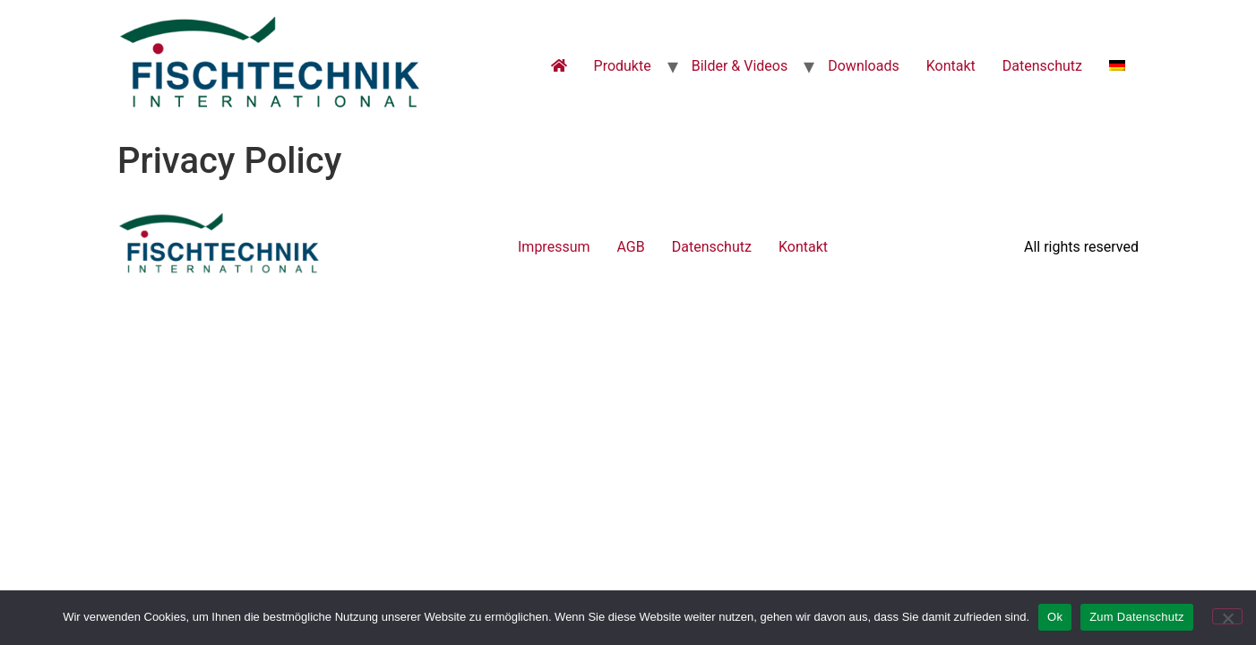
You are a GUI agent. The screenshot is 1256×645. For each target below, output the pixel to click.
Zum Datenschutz (1136, 617)
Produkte (622, 65)
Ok (1054, 617)
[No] (1227, 616)
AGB (631, 246)
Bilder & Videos (740, 65)
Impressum (554, 246)
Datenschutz (1042, 65)
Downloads (863, 65)
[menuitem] (1117, 66)
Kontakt (951, 65)
